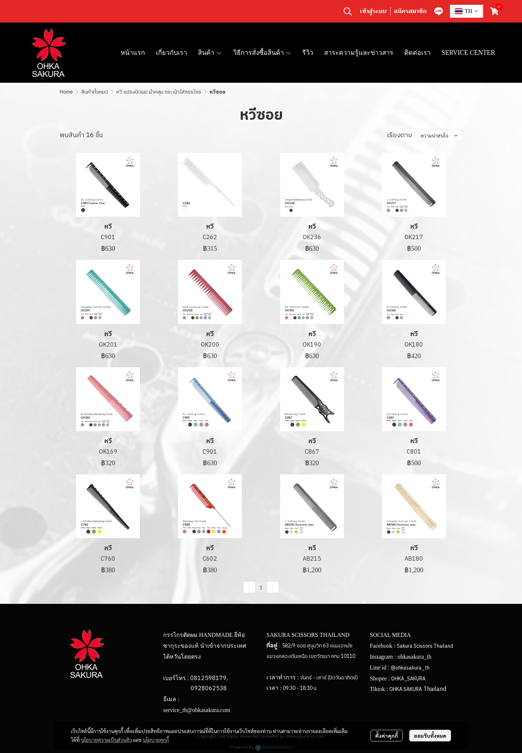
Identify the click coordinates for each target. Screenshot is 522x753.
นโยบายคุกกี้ (156, 739)
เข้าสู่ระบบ (373, 11)
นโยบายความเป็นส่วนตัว (106, 739)
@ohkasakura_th (410, 668)
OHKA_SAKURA (408, 679)
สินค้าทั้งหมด (94, 92)
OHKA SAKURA (405, 689)
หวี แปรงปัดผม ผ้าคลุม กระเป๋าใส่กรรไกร (158, 92)
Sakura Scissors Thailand (425, 646)
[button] (347, 11)
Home (66, 92)
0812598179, (209, 678)
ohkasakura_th (414, 657)
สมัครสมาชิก (410, 11)
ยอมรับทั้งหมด (430, 735)
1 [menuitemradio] (261, 587)
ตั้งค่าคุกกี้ (386, 735)
